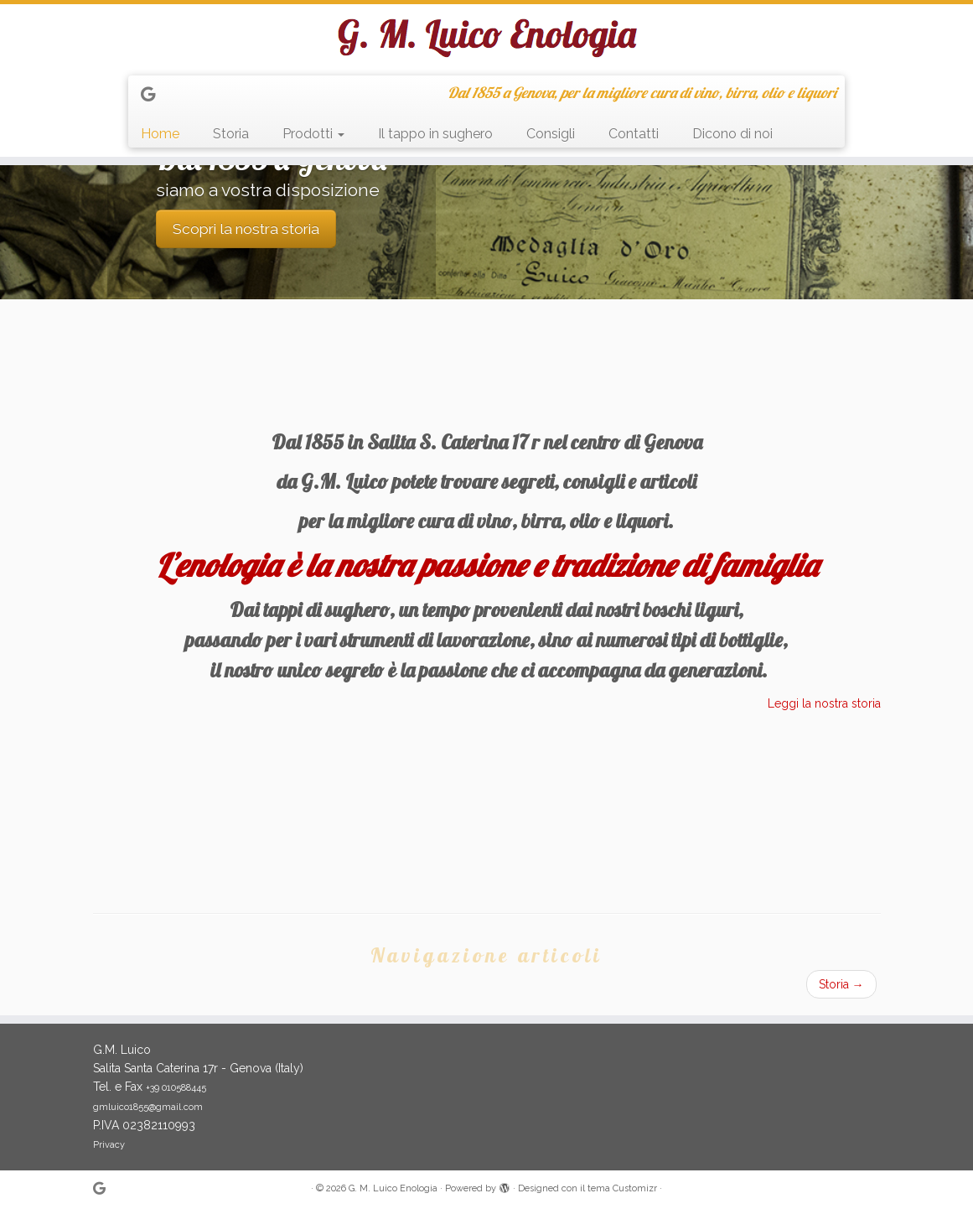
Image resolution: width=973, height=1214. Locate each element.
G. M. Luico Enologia (393, 1188)
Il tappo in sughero (435, 134)
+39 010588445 (176, 1087)
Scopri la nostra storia (246, 228)
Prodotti (313, 134)
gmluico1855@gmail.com (148, 1107)
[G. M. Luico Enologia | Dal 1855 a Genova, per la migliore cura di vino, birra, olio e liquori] (486, 38)
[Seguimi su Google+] (153, 94)
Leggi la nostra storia (824, 703)
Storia (231, 134)
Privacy (109, 1144)
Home (160, 134)
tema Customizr (622, 1188)
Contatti (633, 134)
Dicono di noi (732, 134)
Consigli (550, 134)
